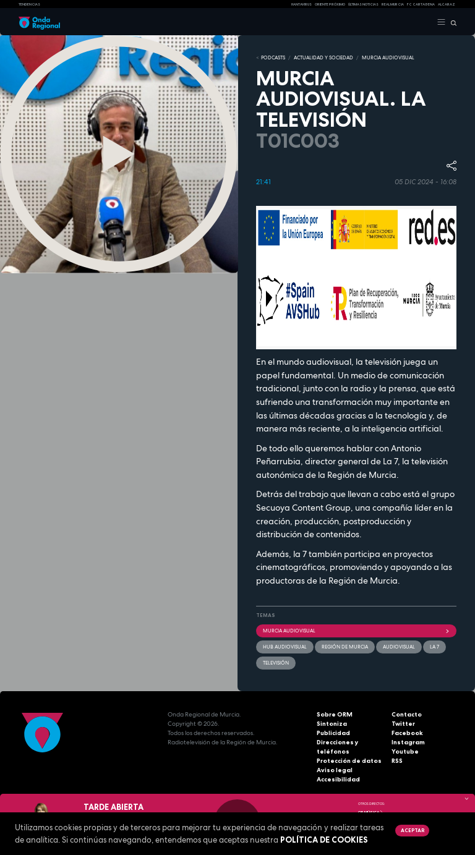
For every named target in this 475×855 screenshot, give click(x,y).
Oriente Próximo (330, 4)
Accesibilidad (338, 779)
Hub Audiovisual (285, 647)
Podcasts (273, 57)
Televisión (276, 663)
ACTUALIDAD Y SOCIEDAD (323, 57)
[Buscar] (451, 22)
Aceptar (412, 830)
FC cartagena (421, 4)
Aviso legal (335, 770)
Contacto (407, 714)
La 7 (434, 647)
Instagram (408, 742)
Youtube (405, 751)
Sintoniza (332, 724)
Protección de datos (349, 761)
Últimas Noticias (363, 4)
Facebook (407, 733)
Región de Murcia (345, 647)
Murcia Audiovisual (356, 630)
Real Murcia (393, 4)
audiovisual (399, 647)
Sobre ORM (335, 714)
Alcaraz (446, 4)
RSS (397, 761)
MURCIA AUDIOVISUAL (388, 57)
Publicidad (333, 733)
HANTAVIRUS (301, 4)
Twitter (403, 724)
